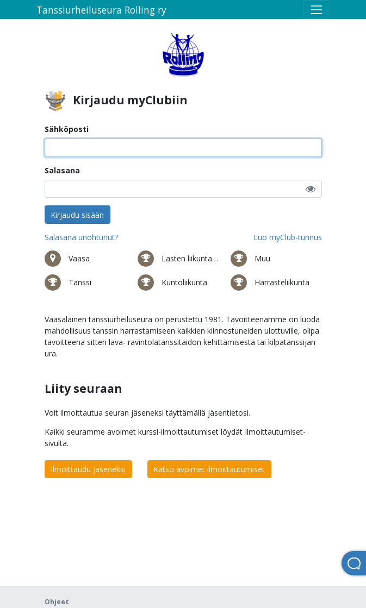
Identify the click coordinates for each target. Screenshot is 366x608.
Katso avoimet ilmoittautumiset (209, 469)
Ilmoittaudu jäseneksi (88, 469)
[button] (310, 188)
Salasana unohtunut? (81, 237)
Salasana (62, 170)
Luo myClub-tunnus (287, 237)
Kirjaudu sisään (77, 215)
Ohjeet (57, 601)
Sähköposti (67, 129)
